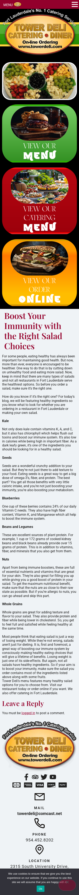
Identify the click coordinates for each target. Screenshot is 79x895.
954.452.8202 (40, 840)
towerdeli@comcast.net (39, 813)
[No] (67, 885)
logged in (28, 713)
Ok (40, 888)
